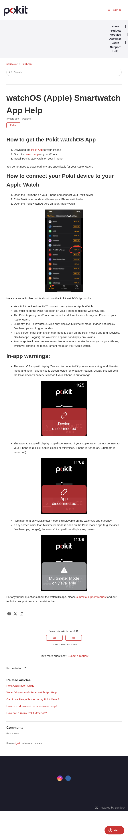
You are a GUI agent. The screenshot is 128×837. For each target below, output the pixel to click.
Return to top (16, 667)
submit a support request (91, 596)
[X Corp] (15, 613)
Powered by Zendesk (112, 807)
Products (115, 30)
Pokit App (27, 64)
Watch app (32, 154)
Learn (115, 42)
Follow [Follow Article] (13, 125)
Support (115, 47)
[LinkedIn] (21, 613)
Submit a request (78, 655)
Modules (115, 34)
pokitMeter (11, 64)
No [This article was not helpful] (73, 638)
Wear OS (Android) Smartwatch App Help (31, 692)
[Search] (64, 72)
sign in (17, 743)
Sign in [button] (117, 9)
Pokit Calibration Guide (20, 685)
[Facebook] (9, 613)
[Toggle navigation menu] (109, 9)
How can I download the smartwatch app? (31, 706)
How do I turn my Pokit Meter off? (26, 713)
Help (116, 51)
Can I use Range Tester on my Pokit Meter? (32, 699)
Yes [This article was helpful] (54, 638)
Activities (115, 38)
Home (115, 26)
